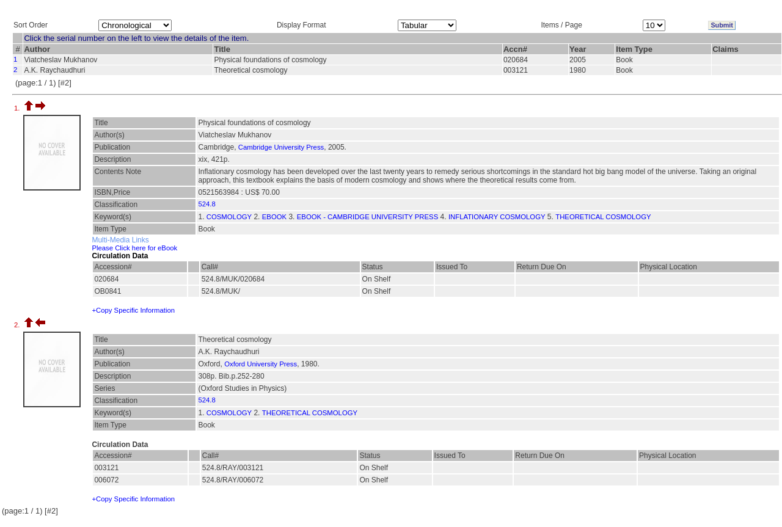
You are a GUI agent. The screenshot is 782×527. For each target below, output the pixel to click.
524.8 (206, 204)
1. (18, 108)
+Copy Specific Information (133, 310)
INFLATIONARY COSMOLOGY (497, 216)
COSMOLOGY (229, 216)
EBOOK (274, 216)
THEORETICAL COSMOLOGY (603, 216)
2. (18, 325)
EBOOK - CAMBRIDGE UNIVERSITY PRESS (367, 216)
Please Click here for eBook (134, 248)
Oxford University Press (260, 364)
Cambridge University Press (281, 147)
